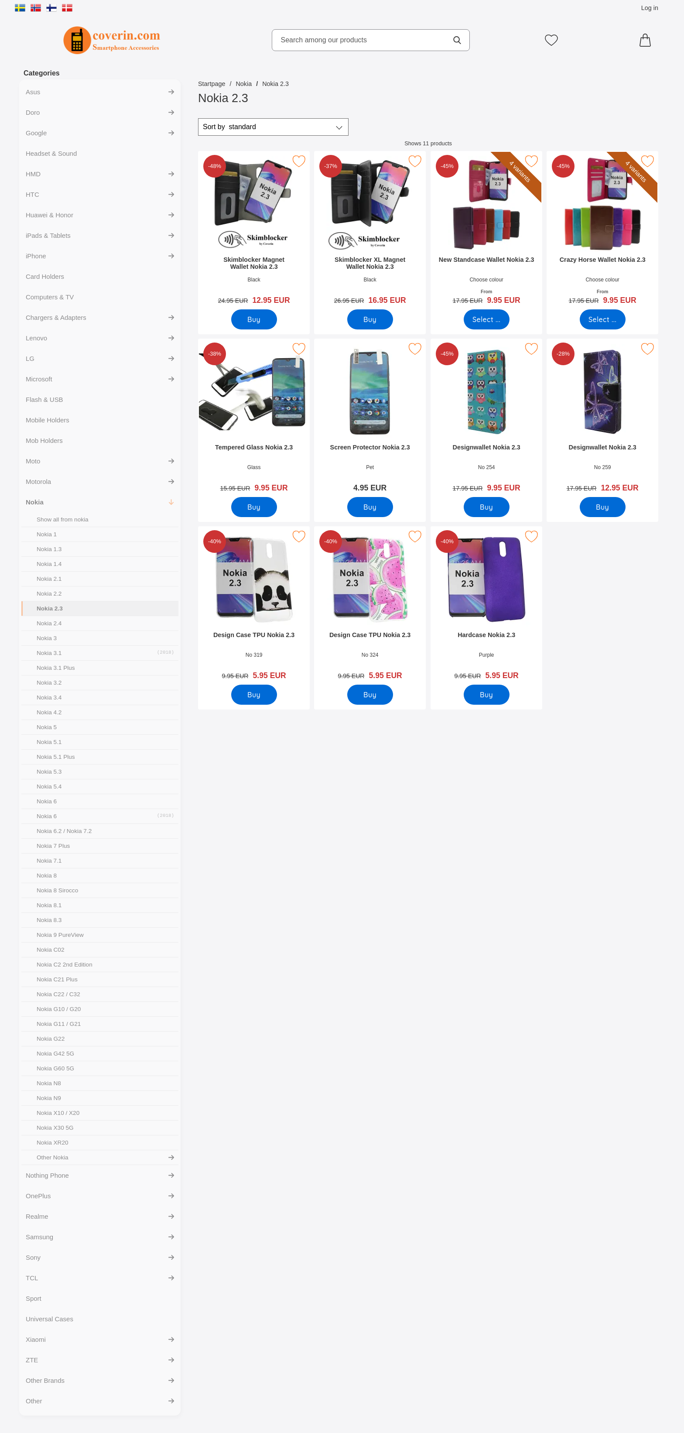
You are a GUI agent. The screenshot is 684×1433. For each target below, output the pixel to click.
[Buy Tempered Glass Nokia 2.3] (254, 507)
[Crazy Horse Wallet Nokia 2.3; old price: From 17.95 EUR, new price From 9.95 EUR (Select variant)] (602, 230)
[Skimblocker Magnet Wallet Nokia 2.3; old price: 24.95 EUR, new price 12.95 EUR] (254, 230)
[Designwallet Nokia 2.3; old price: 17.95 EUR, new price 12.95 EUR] (602, 418)
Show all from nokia (63, 519)
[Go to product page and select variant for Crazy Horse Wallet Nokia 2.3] (603, 319)
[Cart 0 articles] (647, 40)
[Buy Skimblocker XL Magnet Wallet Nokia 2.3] (370, 319)
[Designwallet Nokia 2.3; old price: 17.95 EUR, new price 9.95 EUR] (486, 418)
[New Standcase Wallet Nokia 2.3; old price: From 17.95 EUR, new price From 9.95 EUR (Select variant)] (486, 230)
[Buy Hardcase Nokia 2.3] (486, 695)
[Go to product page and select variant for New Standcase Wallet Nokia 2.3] (486, 319)
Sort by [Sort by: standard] (229, 127)
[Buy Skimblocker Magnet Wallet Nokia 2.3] (254, 319)
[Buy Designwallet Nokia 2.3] (486, 507)
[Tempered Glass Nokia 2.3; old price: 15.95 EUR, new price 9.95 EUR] (254, 418)
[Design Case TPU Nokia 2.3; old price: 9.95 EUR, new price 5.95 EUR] (254, 606)
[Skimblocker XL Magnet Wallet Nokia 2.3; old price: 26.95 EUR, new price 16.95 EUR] (370, 230)
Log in (649, 7)
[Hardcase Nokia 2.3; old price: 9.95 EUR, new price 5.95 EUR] (486, 606)
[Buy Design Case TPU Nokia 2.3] (254, 695)
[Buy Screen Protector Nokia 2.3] (370, 507)
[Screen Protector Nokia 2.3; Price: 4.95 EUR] (370, 418)
